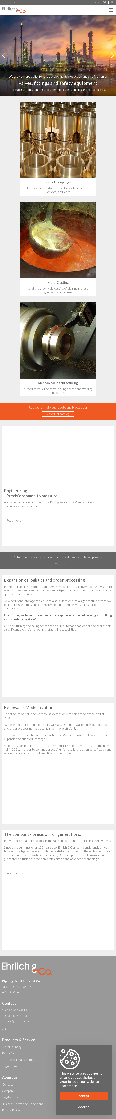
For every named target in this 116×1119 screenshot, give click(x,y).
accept (83, 1096)
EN (112, 2)
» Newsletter (58, 563)
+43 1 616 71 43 (10, 2)
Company (8, 1091)
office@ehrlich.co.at (14, 2)
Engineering (9, 1066)
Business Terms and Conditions (22, 1104)
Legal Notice (10, 1097)
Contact (7, 1084)
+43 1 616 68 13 (6, 2)
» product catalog (58, 414)
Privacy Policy (11, 1110)
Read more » (14, 520)
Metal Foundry (11, 1047)
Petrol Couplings (13, 1053)
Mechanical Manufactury (18, 1059)
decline (84, 1107)
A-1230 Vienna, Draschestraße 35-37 (2, 2)
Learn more (68, 1086)
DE (104, 2)
